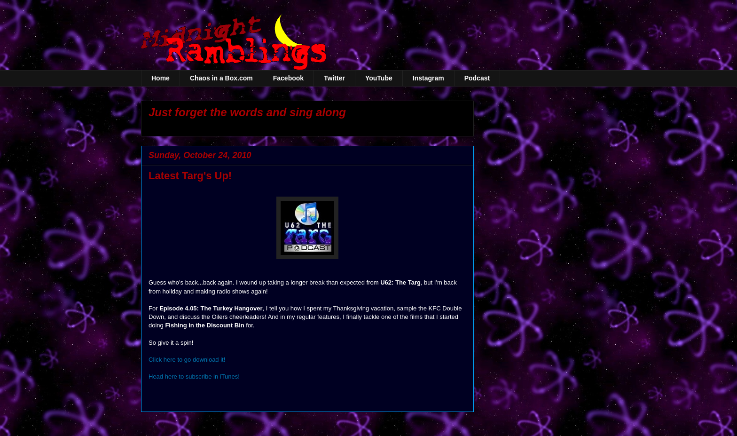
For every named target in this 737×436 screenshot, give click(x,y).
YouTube (378, 78)
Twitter (334, 78)
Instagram (428, 78)
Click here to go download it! (187, 359)
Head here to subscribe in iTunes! (194, 376)
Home (160, 78)
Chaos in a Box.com (221, 78)
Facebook (288, 78)
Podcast (477, 78)
